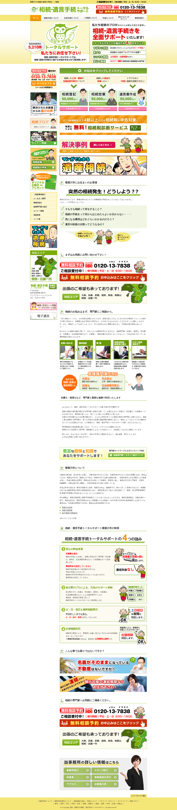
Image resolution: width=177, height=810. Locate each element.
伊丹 (108, 804)
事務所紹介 (37, 203)
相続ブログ (134, 801)
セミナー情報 (38, 211)
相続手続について (45, 801)
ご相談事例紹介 (39, 194)
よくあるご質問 (39, 198)
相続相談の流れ (79, 801)
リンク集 (36, 219)
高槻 (84, 804)
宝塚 (113, 804)
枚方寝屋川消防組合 (70, 513)
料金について (92, 801)
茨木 (78, 804)
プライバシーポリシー (107, 801)
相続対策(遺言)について (63, 801)
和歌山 (119, 804)
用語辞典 (36, 215)
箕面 (97, 804)
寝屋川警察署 (67, 510)
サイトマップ (122, 801)
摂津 (62, 804)
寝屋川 (90, 804)
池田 (102, 804)
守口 (67, 804)
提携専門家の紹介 (40, 207)
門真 (73, 804)
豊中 (56, 804)
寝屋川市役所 (67, 507)
